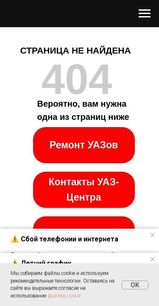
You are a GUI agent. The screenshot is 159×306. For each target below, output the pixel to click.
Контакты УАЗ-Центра (83, 189)
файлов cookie (64, 296)
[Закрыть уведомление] (152, 235)
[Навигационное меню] (145, 13)
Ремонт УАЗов (84, 144)
